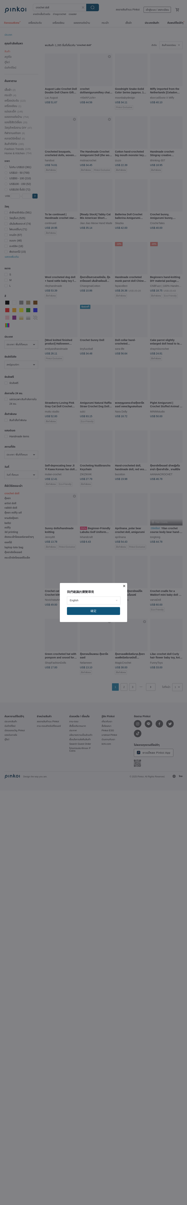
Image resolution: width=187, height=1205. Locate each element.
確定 (93, 610)
